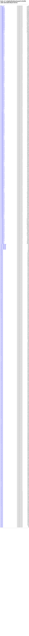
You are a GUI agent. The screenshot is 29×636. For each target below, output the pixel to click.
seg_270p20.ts (2, 112)
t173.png (1, 428)
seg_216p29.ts (2, 87)
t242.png (1, 480)
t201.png (1, 449)
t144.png (1, 406)
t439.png (1, 628)
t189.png (1, 440)
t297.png (1, 521)
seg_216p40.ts (2, 97)
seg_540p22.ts (2, 240)
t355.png (1, 565)
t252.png (1, 487)
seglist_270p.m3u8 (3, 294)
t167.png (1, 423)
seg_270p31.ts (2, 121)
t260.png (1, 493)
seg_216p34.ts (2, 91)
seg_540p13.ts (2, 232)
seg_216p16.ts (2, 76)
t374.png (1, 579)
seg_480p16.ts (2, 203)
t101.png (1, 374)
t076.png (1, 355)
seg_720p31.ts (2, 279)
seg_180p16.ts (2, 45)
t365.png (1, 572)
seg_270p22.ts (2, 113)
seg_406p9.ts (2, 196)
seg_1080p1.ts (2, 8)
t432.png (1, 623)
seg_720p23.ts (2, 272)
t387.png (1, 589)
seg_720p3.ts (2, 277)
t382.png (1, 585)
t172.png (1, 427)
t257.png (1, 491)
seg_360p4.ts (2, 159)
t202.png (1, 450)
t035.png (1, 324)
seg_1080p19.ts (2, 15)
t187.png (1, 438)
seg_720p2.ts (2, 269)
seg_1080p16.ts (2, 13)
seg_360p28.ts (2, 149)
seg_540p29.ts (2, 245)
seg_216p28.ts (2, 86)
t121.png (1, 389)
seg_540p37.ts (2, 252)
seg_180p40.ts (2, 65)
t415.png (1, 610)
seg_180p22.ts (2, 50)
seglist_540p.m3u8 (3, 297)
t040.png (1, 328)
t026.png (1, 317)
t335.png (1, 550)
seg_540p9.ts (2, 259)
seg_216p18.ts (2, 78)
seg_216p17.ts (2, 77)
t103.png (1, 375)
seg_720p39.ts (2, 285)
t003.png (1, 300)
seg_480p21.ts (2, 207)
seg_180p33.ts (2, 59)
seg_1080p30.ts (2, 25)
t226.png (1, 468)
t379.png (1, 583)
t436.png (1, 626)
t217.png (1, 461)
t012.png (1, 307)
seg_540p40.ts (2, 255)
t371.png (1, 577)
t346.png (1, 558)
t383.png (1, 586)
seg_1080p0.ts (2, 7)
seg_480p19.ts (2, 205)
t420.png (1, 614)
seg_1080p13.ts (2, 11)
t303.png (1, 526)
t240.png (1, 478)
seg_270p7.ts (2, 131)
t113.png (1, 383)
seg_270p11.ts (2, 104)
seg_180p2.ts (2, 48)
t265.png (1, 497)
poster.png (2, 6)
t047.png (1, 333)
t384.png (1, 587)
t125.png (1, 392)
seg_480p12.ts (2, 200)
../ (0, 5)
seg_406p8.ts (2, 195)
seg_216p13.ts (2, 74)
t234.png (1, 474)
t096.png (1, 370)
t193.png (1, 443)
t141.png (1, 404)
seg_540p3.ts (2, 246)
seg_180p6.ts (2, 67)
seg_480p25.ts (2, 210)
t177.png (1, 431)
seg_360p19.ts (2, 142)
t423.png (1, 616)
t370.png (1, 576)
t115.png (1, 384)
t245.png (1, 482)
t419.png (1, 613)
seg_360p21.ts (2, 144)
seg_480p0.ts (2, 197)
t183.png (1, 435)
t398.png (1, 597)
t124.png (1, 391)
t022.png (1, 314)
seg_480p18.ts (2, 204)
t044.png (1, 331)
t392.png (1, 593)
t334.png (1, 549)
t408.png (1, 605)
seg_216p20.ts (2, 80)
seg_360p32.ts (2, 153)
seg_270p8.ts (2, 132)
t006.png (1, 302)
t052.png (1, 337)
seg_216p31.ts (2, 89)
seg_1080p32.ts (2, 27)
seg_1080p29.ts (2, 24)
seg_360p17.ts (2, 140)
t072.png (1, 352)
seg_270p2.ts (2, 111)
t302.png (1, 525)
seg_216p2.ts (2, 79)
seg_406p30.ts (2, 183)
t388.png (1, 590)
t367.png (1, 574)
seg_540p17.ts (2, 235)
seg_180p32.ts (2, 58)
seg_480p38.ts (2, 221)
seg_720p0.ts (2, 260)
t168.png (1, 424)
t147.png (1, 408)
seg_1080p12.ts (2, 10)
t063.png (1, 345)
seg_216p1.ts (2, 71)
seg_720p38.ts (2, 284)
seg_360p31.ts (2, 152)
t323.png (1, 541)
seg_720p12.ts (2, 263)
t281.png (1, 509)
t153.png (1, 413)
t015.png (1, 309)
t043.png (1, 330)
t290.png (1, 516)
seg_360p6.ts (2, 162)
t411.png (1, 607)
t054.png (1, 338)
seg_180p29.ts (2, 55)
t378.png (1, 582)
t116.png (1, 385)
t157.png (1, 416)
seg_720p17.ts (2, 267)
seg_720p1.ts (2, 261)
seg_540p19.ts (2, 237)
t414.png (1, 609)
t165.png (1, 422)
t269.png (1, 500)
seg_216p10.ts (2, 72)
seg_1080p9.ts (2, 38)
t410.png (1, 606)
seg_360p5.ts (2, 161)
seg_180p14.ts (2, 43)
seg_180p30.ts (2, 57)
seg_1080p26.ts (2, 21)
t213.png (1, 458)
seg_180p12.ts (2, 42)
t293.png (1, 518)
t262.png (1, 495)
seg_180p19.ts (2, 47)
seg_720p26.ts (2, 274)
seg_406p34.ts (2, 186)
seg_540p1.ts (2, 229)
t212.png (1, 457)
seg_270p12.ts (2, 105)
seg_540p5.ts (2, 256)
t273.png (1, 503)
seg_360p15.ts (2, 139)
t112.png (1, 382)
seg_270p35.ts (2, 124)
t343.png (1, 556)
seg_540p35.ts (2, 250)
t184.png (1, 436)
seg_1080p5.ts (2, 35)
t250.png (1, 486)
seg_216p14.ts (2, 75)
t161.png (1, 419)
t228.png (1, 469)
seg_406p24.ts (2, 178)
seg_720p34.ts (2, 281)
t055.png (1, 339)
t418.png (1, 612)
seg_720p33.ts (2, 280)
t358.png (1, 567)
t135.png (1, 399)
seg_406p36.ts (2, 188)
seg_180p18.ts (2, 46)
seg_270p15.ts (2, 107)
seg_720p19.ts (2, 268)
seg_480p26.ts (2, 211)
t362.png (1, 570)
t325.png (1, 542)
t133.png (1, 398)
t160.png (1, 418)
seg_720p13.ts (2, 264)
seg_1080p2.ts (2, 16)
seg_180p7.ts (2, 68)
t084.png (1, 361)
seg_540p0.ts (2, 228)
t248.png (1, 484)
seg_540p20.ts (2, 238)
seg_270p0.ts (2, 102)
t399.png (1, 598)
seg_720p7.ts (2, 289)
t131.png (1, 396)
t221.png (1, 464)
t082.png (1, 359)
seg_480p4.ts (2, 222)
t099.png (1, 372)
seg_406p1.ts (2, 166)
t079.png (1, 357)
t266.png (1, 498)
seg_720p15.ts (2, 265)
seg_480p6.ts (2, 225)
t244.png (1, 481)
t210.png (1, 456)
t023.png (1, 315)
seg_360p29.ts (2, 150)
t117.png (1, 386)
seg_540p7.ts (2, 258)
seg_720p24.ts (2, 273)
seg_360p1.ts (2, 134)
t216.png (1, 460)
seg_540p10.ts (2, 230)
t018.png (1, 311)
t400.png (1, 599)
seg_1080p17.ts (2, 14)
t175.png (1, 429)
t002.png (1, 299)
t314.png (1, 534)
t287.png (1, 514)
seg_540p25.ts (2, 242)
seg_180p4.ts (2, 64)
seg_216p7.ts (2, 100)
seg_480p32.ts (2, 216)
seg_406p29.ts (2, 182)
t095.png (1, 369)
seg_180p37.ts (2, 62)
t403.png (1, 601)
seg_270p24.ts (2, 115)
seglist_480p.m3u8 (3, 296)
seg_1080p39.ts (2, 32)
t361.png (1, 569)
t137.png (1, 401)
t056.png (1, 340)
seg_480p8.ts (2, 227)
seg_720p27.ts (2, 275)
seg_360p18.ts (2, 141)
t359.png (1, 568)
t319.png (1, 538)
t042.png (1, 329)
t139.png (1, 402)
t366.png (1, 573)
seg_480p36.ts (2, 219)
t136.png (1, 400)
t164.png (1, 421)
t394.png (1, 594)
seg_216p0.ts (2, 70)
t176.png (1, 430)
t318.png (1, 537)
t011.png (1, 306)
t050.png (1, 335)
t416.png (1, 611)
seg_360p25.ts (2, 147)
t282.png (1, 510)
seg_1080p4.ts (2, 33)
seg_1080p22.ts (2, 18)
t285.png (1, 512)
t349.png (1, 560)
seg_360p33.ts (2, 154)
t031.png (1, 321)
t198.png (1, 447)
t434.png (1, 624)
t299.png (1, 523)
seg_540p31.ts (2, 247)
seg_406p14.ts (2, 170)
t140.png (1, 403)
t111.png (1, 381)
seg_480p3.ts (2, 214)
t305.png (1, 527)
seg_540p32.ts (2, 248)
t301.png (1, 524)
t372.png (1, 578)
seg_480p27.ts (2, 212)
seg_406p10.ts (2, 167)
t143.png (1, 405)
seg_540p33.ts (2, 249)
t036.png (1, 325)
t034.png (1, 323)
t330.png (1, 546)
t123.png (1, 390)
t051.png (1, 336)
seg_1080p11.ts (2, 9)
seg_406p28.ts (2, 181)
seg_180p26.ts (2, 53)
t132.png (1, 397)
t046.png (1, 332)
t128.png (1, 394)
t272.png (1, 502)
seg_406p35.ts (2, 187)
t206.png (1, 453)
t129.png (1, 395)
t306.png (1, 528)
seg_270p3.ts (2, 119)
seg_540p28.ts (2, 244)
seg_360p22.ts (2, 145)
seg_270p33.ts (2, 122)
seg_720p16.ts (2, 266)
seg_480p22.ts (2, 208)
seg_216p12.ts (2, 73)
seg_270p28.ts (2, 118)
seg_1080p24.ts (2, 20)
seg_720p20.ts (2, 270)
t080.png (1, 358)
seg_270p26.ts (2, 116)
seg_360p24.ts (2, 146)
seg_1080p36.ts (2, 30)
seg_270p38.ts (2, 126)
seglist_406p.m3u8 (3, 295)
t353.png (1, 563)
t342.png (1, 555)
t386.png (1, 588)
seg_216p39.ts (2, 95)
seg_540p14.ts (2, 233)
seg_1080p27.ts (2, 22)
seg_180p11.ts (2, 41)
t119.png (1, 387)
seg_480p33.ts (2, 217)
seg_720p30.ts (2, 278)
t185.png (1, 437)
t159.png (1, 417)
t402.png (1, 600)
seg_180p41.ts (2, 66)
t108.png (1, 379)
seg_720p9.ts (2, 291)
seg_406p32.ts (2, 185)
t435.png (1, 625)
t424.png (1, 617)
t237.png (1, 476)
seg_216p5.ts (2, 98)
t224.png (1, 466)
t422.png (1, 615)
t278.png (1, 507)
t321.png (1, 539)
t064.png (1, 346)
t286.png (1, 513)
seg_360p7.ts (2, 163)
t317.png (1, 536)
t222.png (1, 465)
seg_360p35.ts (2, 155)
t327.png (1, 544)
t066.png (1, 347)
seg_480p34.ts (2, 218)
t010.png (1, 305)
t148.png (1, 409)
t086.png (1, 362)
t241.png (1, 479)
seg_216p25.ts (2, 84)
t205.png (1, 452)
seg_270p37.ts (2, 125)
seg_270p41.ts (2, 129)
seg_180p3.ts (2, 56)
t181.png (1, 434)
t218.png (1, 462)
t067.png (1, 348)
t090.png (1, 365)
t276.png (1, 505)
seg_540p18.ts (2, 236)
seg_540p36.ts (2, 251)
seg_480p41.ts (2, 224)
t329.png (1, 545)
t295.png (1, 520)
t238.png (1, 477)
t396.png (1, 596)
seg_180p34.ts (2, 60)
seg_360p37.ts (2, 157)
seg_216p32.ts (2, 90)
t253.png (1, 488)
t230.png (1, 471)
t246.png (1, 483)
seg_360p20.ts (2, 143)
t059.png (1, 342)
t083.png (1, 360)
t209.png (1, 455)
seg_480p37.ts (2, 220)
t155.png (1, 414)
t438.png (1, 627)
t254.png (1, 489)
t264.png (1, 496)
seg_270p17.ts (2, 109)
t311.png (1, 532)
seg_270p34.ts (2, 123)
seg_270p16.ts (2, 108)
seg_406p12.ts (2, 168)
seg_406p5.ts (2, 193)
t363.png (1, 571)
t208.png (1, 454)
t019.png (1, 312)
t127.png (1, 393)
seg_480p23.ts (2, 209)
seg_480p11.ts (2, 199)
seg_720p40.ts (2, 286)
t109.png (1, 380)
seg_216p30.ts (2, 88)
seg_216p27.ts (2, 85)
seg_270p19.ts (2, 110)
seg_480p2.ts (2, 206)
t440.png (1, 629)
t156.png (1, 415)
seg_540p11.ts (2, 231)
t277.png (1, 506)
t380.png (1, 584)
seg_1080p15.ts (2, 12)
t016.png (1, 310)
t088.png (1, 364)
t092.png (1, 367)
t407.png (1, 604)
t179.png (1, 432)
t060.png (1, 343)
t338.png (1, 552)
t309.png (1, 530)
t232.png (1, 472)
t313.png (1, 533)
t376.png (1, 581)
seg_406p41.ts (2, 192)
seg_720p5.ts (2, 288)
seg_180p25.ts (2, 52)
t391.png (1, 592)
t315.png (1, 535)
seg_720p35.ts (2, 282)
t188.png (1, 439)
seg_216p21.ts (2, 81)
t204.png (1, 451)
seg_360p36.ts (2, 156)
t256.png (1, 490)
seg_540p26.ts (2, 243)
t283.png (1, 511)
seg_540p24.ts (2, 241)
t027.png (1, 318)
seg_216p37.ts (2, 94)
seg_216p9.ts (2, 101)
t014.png (1, 308)
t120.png (1, 388)
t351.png (1, 562)
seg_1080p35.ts (2, 29)
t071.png (1, 351)
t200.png (1, 448)
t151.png (1, 411)
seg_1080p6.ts (2, 36)
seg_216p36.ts (2, 93)
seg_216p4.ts (2, 96)
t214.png (1, 459)
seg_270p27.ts (2, 117)
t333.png (1, 548)
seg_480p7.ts (2, 226)
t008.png (1, 304)
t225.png (1, 467)
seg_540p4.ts (2, 254)
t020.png (1, 313)
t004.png (1, 301)
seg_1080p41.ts (2, 34)
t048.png (1, 334)
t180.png (1, 433)
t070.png (1, 350)
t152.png (1, 412)
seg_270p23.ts (2, 114)
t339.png (1, 553)
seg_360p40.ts (2, 160)
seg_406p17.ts (2, 172)
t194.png (1, 444)
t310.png (1, 531)
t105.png (1, 377)
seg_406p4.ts (2, 191)
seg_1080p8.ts (2, 37)
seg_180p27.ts (2, 54)
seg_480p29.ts (2, 213)
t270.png (1, 501)
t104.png (1, 376)
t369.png (1, 575)
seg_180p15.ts (2, 44)
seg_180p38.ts (2, 63)
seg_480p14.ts (2, 201)
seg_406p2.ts (2, 174)
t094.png (1, 368)
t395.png (1, 595)
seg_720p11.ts (2, 262)
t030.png (1, 320)
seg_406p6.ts (2, 194)
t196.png (1, 445)
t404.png (1, 602)
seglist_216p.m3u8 (3, 293)
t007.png (1, 303)
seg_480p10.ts (2, 198)
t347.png (1, 559)
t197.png (1, 446)
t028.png (1, 319)
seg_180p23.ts (2, 51)
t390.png (1, 591)
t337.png (1, 551)
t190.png (1, 441)
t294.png (1, 519)
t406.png (1, 603)
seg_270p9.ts (2, 133)
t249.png (1, 485)
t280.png (1, 508)
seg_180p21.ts (2, 49)
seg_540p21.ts (2, 239)
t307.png (1, 529)
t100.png (1, 373)
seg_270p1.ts (2, 103)
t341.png (1, 554)
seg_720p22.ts (2, 271)
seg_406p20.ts (2, 175)
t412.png (1, 608)
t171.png (1, 426)
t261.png (1, 494)
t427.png (1, 619)
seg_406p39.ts (2, 190)
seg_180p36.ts (2, 61)
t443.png (1, 631)
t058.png (1, 341)
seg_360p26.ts (2, 148)
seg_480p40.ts (2, 223)
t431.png (1, 622)
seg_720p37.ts (2, 283)
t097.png (1, 371)
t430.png (1, 621)
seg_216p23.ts (2, 82)
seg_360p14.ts (2, 138)
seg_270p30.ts (2, 120)
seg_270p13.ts (2, 106)
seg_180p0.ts (2, 39)
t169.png (1, 425)
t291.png (1, 517)
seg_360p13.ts (2, 137)
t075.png (1, 354)
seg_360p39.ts (2, 158)
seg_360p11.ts (2, 136)
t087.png (1, 363)
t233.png (1, 473)
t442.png (1, 630)
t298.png (1, 522)
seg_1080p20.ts (2, 17)
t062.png (1, 344)
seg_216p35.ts (2, 92)
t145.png (1, 407)
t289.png (1, 515)
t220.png (1, 463)
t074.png (1, 353)
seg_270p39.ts (2, 127)
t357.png (1, 566)
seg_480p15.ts (2, 202)
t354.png (1, 564)
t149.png (1, 410)
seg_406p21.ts (2, 176)
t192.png (1, 442)
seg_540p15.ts (2, 234)
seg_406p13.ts (2, 169)
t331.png (1, 547)
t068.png (1, 349)
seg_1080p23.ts (2, 19)
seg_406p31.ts (2, 184)
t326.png (1, 543)
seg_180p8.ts (2, 69)
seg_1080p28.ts (2, 23)
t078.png (1, 356)
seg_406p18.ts (2, 173)
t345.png (1, 557)
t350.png (1, 561)
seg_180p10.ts (2, 40)
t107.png (1, 378)
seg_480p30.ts (2, 215)
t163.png (1, 420)
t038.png (1, 326)
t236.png (1, 475)
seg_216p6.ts (2, 99)
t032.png (1, 322)
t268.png (1, 499)
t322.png (1, 540)
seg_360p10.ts (2, 135)
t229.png (1, 470)
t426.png (1, 618)
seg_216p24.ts (2, 83)
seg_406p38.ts (2, 189)
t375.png (1, 580)
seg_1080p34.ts (2, 28)
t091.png (1, 366)
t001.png (1, 298)
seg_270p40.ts (2, 128)
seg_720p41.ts (2, 287)
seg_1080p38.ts (2, 31)
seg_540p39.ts (2, 253)
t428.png (1, 620)
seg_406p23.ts (2, 177)
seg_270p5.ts (2, 130)
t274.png (1, 504)
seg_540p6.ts (2, 257)
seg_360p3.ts (2, 151)
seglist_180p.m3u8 (3, 292)
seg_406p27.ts (2, 180)
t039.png (1, 327)
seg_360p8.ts (2, 164)
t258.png (1, 492)
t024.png (1, 316)
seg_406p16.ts (2, 171)
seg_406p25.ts (2, 179)
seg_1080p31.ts (2, 26)
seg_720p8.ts (2, 290)
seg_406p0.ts (2, 165)
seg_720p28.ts (2, 276)
